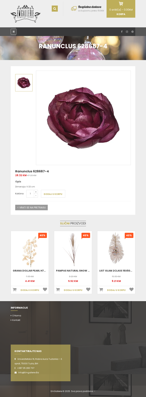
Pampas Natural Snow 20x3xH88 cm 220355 (86, 270)
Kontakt (16, 320)
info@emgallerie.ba (28, 372)
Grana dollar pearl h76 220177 (34, 270)
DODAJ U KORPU (53, 194)
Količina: (19, 193)
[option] (83, 118)
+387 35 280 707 (25, 368)
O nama (16, 315)
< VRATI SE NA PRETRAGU (31, 207)
